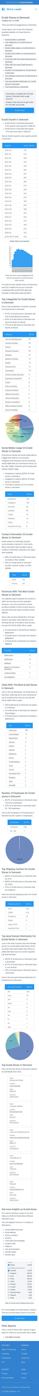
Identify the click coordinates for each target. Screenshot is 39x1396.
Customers (25, 1358)
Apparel (8, 355)
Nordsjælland (9, 677)
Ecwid (19, 25)
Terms (23, 1378)
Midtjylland (8, 659)
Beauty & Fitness (11, 359)
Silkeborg (12, 754)
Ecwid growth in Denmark (15, 39)
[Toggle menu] (36, 9)
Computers (9, 370)
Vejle (10, 781)
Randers (12, 777)
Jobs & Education (12, 398)
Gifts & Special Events (13, 406)
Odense (12, 750)
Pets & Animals (11, 386)
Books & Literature (12, 402)
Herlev (11, 746)
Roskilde (12, 785)
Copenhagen (14, 734)
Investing (5, 1354)
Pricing (4, 1373)
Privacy (24, 1373)
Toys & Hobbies (11, 410)
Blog (23, 1362)
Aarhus (12, 742)
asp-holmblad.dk (16, 1163)
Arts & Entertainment (13, 339)
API (3, 1362)
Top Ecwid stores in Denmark (16, 87)
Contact (24, 1354)
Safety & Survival (12, 394)
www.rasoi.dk (15, 1086)
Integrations (6, 1358)
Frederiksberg (14, 762)
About (23, 1349)
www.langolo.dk (16, 1112)
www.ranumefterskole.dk (19, 1137)
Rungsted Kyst (14, 773)
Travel (7, 382)
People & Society (12, 351)
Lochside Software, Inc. (11, 1391)
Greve (11, 758)
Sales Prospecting (9, 1349)
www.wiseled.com (17, 1189)
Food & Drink (10, 367)
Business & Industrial (13, 378)
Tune (11, 766)
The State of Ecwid (12, 1337)
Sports (8, 347)
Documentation (8, 1378)
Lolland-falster (10, 673)
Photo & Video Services (14, 374)
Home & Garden (11, 343)
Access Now (20, 110)
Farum (11, 769)
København (8, 655)
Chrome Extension (26, 2)
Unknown (13, 730)
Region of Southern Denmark (12, 668)
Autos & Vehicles (11, 390)
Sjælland (7, 663)
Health (7, 363)
